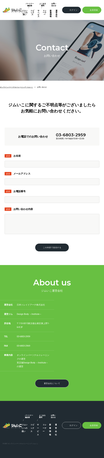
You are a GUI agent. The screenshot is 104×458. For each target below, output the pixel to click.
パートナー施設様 (30, 5)
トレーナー (44, 13)
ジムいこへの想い (24, 13)
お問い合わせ (53, 5)
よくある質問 (42, 5)
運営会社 (56, 13)
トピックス (32, 13)
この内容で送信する (52, 247)
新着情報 (51, 13)
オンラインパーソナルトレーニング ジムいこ (16, 87)
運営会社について (52, 383)
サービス (38, 13)
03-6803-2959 (71, 134)
